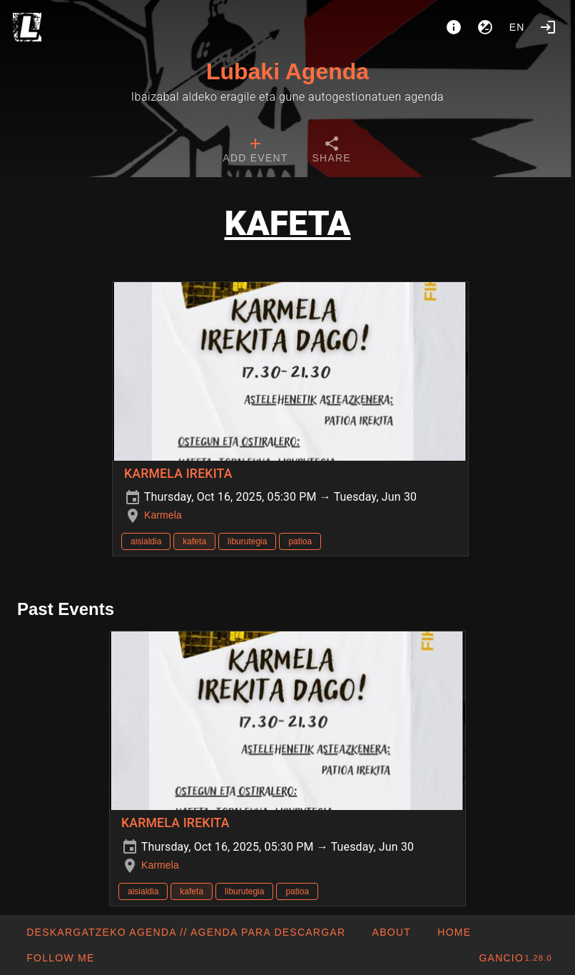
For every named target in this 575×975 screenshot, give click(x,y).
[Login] (548, 27)
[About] (453, 27)
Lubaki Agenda (287, 71)
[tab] (255, 151)
